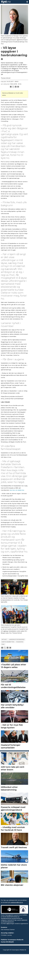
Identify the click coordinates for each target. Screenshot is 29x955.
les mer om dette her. (17, 490)
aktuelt (4, 639)
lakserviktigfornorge (16, 639)
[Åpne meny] (27, 2)
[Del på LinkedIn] (15, 87)
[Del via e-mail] (18, 87)
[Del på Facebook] (11, 87)
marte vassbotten (8, 642)
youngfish (19, 642)
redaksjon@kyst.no (16, 902)
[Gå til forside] (6, 2)
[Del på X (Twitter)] (13, 87)
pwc (3, 644)
